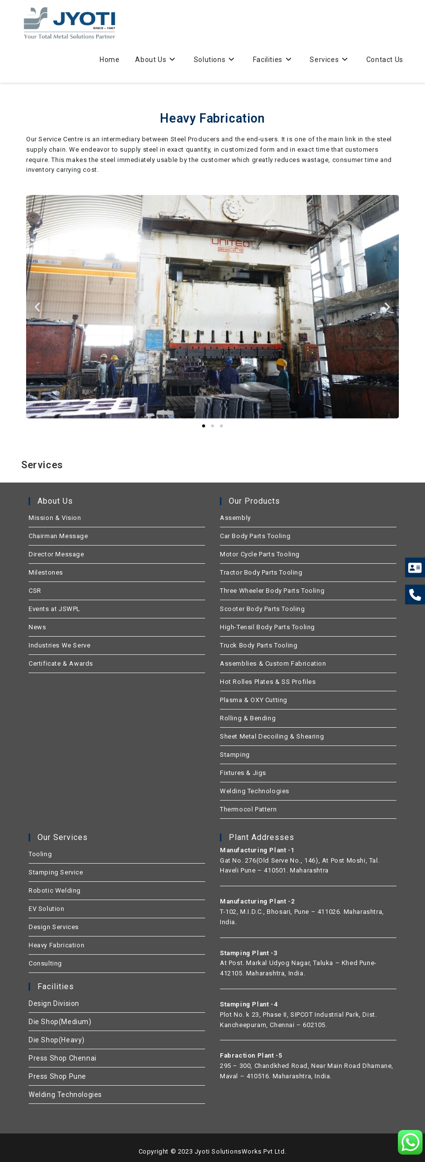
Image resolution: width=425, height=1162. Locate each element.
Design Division (54, 1003)
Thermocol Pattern (248, 809)
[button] (37, 306)
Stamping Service (56, 872)
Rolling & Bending (248, 718)
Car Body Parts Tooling (255, 536)
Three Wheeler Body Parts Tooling (272, 590)
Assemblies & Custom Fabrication (273, 663)
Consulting (45, 963)
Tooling (40, 854)
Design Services (54, 927)
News (37, 627)
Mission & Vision (55, 517)
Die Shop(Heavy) (57, 1040)
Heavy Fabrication (56, 945)
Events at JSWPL (54, 609)
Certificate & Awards (61, 663)
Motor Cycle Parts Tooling (260, 554)
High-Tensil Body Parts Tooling (267, 627)
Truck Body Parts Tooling (258, 645)
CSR (35, 590)
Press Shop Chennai (63, 1058)
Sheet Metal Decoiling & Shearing (272, 736)
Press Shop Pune (57, 1076)
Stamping (235, 754)
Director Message (56, 554)
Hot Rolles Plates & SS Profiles (268, 681)
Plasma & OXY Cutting (253, 700)
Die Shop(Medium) (60, 1022)
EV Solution (47, 908)
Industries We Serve (59, 645)
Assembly (235, 517)
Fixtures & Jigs (243, 772)
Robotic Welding (55, 890)
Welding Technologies (254, 791)
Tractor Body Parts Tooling (261, 572)
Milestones (46, 572)
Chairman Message (58, 536)
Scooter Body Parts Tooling (262, 609)
